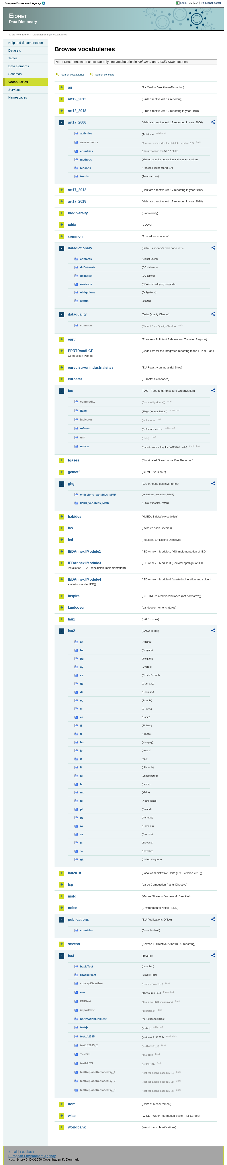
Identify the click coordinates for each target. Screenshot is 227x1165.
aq (70, 87)
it (81, 759)
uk (81, 859)
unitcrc (85, 446)
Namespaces (17, 97)
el (81, 708)
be (81, 650)
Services (14, 89)
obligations (87, 292)
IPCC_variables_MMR (94, 503)
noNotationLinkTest (93, 1019)
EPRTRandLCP (80, 351)
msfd (72, 896)
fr (81, 734)
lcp (70, 884)
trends (84, 176)
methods (86, 159)
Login (183, 3)
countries (86, 151)
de (81, 683)
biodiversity (78, 213)
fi (81, 725)
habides (74, 516)
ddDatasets (87, 267)
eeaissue (86, 284)
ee (81, 700)
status (84, 300)
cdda (72, 225)
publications (78, 919)
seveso (74, 944)
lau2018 (74, 873)
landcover (76, 607)
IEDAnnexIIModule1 (84, 551)
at (81, 642)
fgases (73, 460)
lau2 (71, 631)
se (81, 834)
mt (82, 792)
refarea (85, 428)
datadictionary (80, 248)
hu (82, 742)
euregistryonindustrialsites (90, 367)
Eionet (25, 34)
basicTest (86, 966)
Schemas (15, 74)
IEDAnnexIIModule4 (84, 579)
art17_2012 (77, 190)
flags (83, 410)
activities (86, 133)
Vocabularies (18, 82)
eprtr (72, 339)
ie (81, 750)
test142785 (87, 1036)
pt (81, 817)
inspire (73, 596)
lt (81, 767)
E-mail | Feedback (21, 1151)
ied (70, 540)
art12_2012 (77, 99)
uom (71, 1104)
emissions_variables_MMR (98, 494)
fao (70, 391)
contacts (86, 259)
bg (82, 658)
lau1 (71, 619)
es (81, 717)
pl (81, 809)
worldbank (77, 1127)
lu (81, 775)
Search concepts (104, 74)
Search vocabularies (72, 74)
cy (81, 667)
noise (72, 908)
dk (81, 692)
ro (81, 826)
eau (82, 992)
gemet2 (74, 472)
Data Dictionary (41, 34)
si (81, 842)
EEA (26, 3)
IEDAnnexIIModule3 (84, 563)
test (71, 956)
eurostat (75, 379)
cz (81, 675)
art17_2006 (77, 122)
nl (81, 801)
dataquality (77, 314)
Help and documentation (25, 43)
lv (81, 784)
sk (81, 851)
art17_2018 (77, 201)
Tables (13, 58)
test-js (84, 1027)
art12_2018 (77, 111)
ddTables (86, 275)
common (75, 236)
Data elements (18, 66)
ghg (71, 484)
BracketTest (88, 975)
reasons (85, 168)
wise (72, 1116)
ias (70, 528)
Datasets (14, 50)
